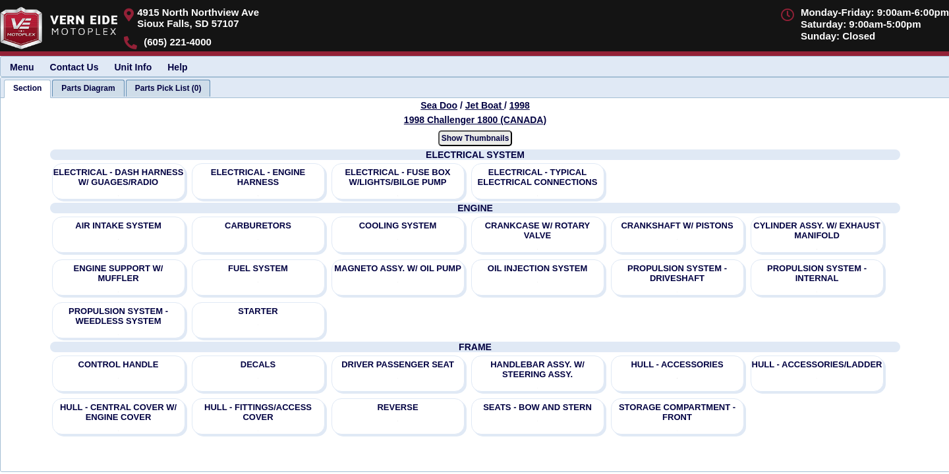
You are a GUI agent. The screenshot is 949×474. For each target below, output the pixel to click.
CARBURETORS (258, 225)
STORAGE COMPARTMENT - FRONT (677, 412)
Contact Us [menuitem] (74, 67)
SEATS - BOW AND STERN (537, 407)
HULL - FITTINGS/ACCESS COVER (258, 412)
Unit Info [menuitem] (133, 67)
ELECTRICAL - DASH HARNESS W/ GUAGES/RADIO (118, 177)
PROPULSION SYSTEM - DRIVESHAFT (677, 273)
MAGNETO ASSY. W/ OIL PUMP (397, 268)
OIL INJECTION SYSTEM (537, 268)
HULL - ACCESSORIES (677, 364)
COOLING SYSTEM (398, 225)
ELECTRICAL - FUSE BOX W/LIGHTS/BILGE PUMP (397, 177)
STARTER (257, 311)
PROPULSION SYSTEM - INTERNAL (817, 273)
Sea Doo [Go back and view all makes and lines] (438, 105)
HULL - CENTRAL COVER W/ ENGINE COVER (118, 412)
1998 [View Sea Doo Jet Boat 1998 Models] (519, 105)
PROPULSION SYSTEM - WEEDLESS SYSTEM (118, 316)
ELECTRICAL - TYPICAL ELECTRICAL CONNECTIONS (538, 177)
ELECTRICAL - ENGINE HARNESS (258, 177)
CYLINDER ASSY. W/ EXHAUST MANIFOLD (816, 230)
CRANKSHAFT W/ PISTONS (677, 225)
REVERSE (397, 407)
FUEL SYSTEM (258, 268)
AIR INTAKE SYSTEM (118, 225)
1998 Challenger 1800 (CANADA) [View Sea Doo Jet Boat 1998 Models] (475, 120)
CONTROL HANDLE (118, 364)
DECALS (258, 364)
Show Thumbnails (475, 138)
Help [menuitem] (177, 67)
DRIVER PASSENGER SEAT (397, 364)
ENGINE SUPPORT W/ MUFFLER (118, 273)
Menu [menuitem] (22, 67)
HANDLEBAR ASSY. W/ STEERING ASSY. (537, 369)
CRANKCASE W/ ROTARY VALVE (537, 230)
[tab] (27, 89)
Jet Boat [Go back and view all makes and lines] (484, 105)
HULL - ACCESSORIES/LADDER (817, 364)
